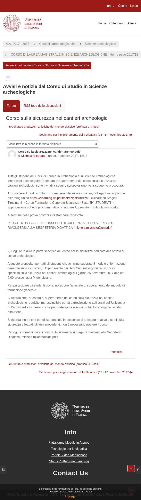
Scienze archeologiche (100, 43)
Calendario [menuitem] (116, 23)
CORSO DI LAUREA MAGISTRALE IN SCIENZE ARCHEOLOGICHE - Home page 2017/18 (74, 54)
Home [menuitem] (102, 23)
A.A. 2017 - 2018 (17, 43)
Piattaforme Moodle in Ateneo (68, 442)
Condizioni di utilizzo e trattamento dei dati (71, 491)
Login (134, 5)
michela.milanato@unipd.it (93, 227)
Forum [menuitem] (11, 105)
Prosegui (70, 496)
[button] (111, 6)
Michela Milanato (33, 155)
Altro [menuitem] (131, 23)
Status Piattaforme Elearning (69, 461)
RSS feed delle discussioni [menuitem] (42, 105)
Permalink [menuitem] (116, 351)
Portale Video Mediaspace (69, 455)
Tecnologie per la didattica (69, 448)
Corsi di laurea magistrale (57, 43)
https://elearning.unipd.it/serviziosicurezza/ (59, 198)
